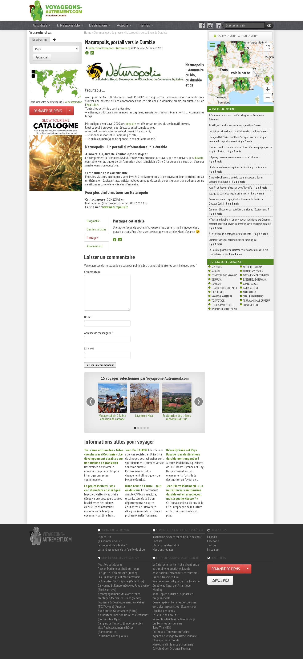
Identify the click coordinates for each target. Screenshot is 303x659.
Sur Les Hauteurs (253, 296)
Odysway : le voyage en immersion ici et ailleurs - (234, 159)
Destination (39, 39)
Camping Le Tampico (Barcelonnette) (120, 623)
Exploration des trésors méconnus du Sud (177, 417)
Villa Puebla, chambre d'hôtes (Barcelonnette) (115, 629)
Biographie (93, 221)
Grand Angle (250, 284)
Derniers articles (96, 229)
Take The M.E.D (162, 627)
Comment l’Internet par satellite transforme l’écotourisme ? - (239, 212)
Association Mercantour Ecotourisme (175, 573)
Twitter (211, 545)
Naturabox (249, 292)
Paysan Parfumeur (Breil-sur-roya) (118, 568)
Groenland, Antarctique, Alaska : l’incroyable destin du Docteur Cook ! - (236, 201)
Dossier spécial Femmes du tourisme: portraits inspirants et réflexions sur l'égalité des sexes (175, 606)
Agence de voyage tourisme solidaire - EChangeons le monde (175, 638)
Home (87, 32)
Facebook (213, 541)
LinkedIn (212, 537)
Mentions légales (163, 549)
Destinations (100, 25)
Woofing (157, 589)
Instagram (213, 549)
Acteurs (124, 25)
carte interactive (73, 102)
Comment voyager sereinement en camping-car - (234, 242)
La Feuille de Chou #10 (166, 615)
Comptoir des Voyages (224, 275)
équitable (92, 105)
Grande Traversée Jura (166, 577)
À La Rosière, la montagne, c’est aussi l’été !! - (238, 234)
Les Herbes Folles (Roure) (113, 636)
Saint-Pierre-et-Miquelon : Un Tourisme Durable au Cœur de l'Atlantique (176, 583)
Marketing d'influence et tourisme (173, 644)
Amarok (216, 271)
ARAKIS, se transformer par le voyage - (235, 125)
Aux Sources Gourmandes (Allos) (117, 610)
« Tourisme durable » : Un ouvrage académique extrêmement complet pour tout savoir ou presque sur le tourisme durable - (240, 224)
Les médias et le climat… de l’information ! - (238, 131)
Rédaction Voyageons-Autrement (109, 48)
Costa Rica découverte (256, 275)
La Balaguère (250, 288)
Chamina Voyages (253, 271)
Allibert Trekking (253, 267)
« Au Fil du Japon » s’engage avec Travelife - (238, 187)
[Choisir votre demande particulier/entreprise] (70, 110)
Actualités (41, 25)
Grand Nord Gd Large (224, 288)
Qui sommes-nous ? (110, 541)
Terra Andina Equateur (256, 300)
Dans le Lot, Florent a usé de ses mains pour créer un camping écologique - (236, 180)
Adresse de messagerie (98, 333)
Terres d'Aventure (222, 305)
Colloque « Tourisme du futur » (171, 632)
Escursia (216, 279)
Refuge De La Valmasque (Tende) (117, 573)
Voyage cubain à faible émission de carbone (112, 417)
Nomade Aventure (221, 296)
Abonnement (95, 246)
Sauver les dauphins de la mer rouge (174, 619)
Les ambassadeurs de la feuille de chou (121, 549)
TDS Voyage (218, 300)
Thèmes (145, 25)
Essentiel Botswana (254, 279)
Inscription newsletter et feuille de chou (177, 537)
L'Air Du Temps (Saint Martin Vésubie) (119, 577)
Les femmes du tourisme (167, 623)
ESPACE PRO (220, 580)
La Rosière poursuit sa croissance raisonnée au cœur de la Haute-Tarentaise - (238, 252)
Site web (89, 348)
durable (198, 158)
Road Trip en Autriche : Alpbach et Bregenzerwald (173, 596)
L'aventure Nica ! (144, 415)
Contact (157, 541)
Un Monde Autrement (224, 309)
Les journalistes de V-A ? (112, 545)
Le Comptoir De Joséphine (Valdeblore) (121, 581)
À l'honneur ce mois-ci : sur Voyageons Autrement (236, 117)
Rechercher (42, 57)
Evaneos (216, 284)
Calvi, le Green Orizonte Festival (172, 648)
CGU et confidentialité (166, 545)
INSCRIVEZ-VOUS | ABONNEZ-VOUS (237, 36)
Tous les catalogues (110, 564)
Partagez (92, 238)
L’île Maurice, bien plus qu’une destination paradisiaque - (238, 169)
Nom (88, 317)
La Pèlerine (218, 292)
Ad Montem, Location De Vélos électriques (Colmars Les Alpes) (123, 617)
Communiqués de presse (108, 32)
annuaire (131, 123)
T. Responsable (70, 25)
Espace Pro (104, 537)
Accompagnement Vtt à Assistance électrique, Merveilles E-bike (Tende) (119, 596)
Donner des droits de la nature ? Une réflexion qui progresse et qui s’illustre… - (240, 149)
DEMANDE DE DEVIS (48, 110)
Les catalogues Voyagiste (226, 262)
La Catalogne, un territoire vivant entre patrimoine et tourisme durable (176, 566)
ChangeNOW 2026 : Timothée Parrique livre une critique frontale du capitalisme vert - (237, 139)
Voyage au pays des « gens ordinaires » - (236, 193)
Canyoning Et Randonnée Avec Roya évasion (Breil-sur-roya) (124, 587)
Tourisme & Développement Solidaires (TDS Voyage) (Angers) (121, 604)
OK (269, 25)
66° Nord (216, 267)
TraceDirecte (250, 305)
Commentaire (92, 272)
